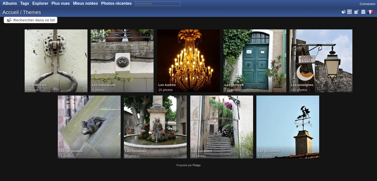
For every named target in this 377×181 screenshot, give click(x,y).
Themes (32, 12)
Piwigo (197, 165)
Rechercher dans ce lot (34, 20)
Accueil (11, 12)
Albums (10, 3)
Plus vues (61, 3)
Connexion (367, 4)
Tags (24, 3)
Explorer (40, 3)
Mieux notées (85, 3)
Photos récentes (116, 3)
